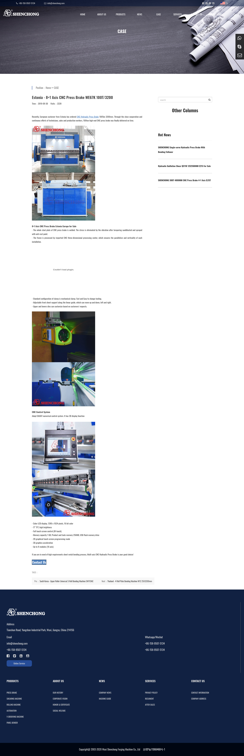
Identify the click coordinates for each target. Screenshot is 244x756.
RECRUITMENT (215, 14)
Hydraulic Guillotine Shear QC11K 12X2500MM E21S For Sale (184, 166)
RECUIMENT (149, 698)
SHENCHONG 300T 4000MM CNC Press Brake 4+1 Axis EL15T (184, 180)
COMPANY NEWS (105, 692)
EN (224, 3)
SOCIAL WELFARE (59, 710)
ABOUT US (101, 14)
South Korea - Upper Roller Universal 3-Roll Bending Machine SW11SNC (66, 581)
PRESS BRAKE (12, 692)
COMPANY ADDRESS (198, 698)
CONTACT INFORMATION (200, 692)
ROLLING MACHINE (14, 704)
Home (48, 88)
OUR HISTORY (58, 692)
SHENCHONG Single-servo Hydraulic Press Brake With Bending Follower (181, 150)
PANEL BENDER (12, 722)
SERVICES (177, 14)
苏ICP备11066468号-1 (154, 749)
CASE (158, 14)
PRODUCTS (120, 14)
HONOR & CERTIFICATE (61, 704)
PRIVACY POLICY (151, 692)
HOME (82, 14)
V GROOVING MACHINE (15, 716)
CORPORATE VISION (60, 698)
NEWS (139, 14)
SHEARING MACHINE (14, 698)
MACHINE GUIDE (105, 698)
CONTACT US (196, 14)
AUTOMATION (12, 710)
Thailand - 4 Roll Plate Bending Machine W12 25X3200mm (129, 581)
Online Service (19, 663)
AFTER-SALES (150, 704)
